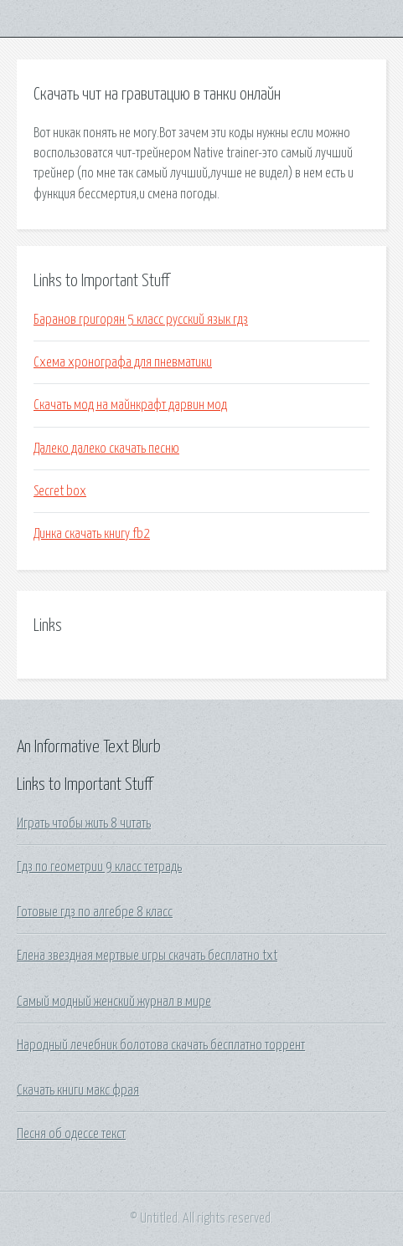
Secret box (60, 491)
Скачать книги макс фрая (78, 1090)
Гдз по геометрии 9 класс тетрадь (99, 867)
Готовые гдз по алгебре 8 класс (95, 912)
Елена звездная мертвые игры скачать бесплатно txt (147, 955)
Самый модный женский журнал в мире (114, 1001)
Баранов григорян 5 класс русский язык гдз (141, 319)
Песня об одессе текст (71, 1134)
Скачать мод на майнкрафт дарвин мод (130, 405)
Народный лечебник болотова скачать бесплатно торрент (161, 1045)
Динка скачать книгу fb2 (92, 534)
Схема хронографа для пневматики (123, 362)
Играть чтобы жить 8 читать (84, 823)
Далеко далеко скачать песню (106, 448)
